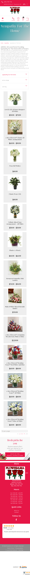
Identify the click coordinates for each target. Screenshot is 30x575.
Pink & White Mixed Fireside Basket (15, 307)
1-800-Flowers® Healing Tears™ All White (14, 392)
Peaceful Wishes (15, 166)
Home (2, 43)
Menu (2, 20)
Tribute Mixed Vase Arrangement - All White (15, 223)
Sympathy (6, 43)
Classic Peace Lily (15, 194)
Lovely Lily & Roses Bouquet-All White (15, 110)
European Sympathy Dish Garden (15, 279)
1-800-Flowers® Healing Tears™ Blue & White (14, 420)
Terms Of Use (10, 548)
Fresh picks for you (15, 444)
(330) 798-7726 (8, 2)
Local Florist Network (12, 550)
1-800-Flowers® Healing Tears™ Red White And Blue (15, 364)
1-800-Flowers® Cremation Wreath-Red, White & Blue (15, 336)
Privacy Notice (19, 548)
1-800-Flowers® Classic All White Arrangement (15, 138)
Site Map (21, 550)
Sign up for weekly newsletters (15, 454)
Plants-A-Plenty (15, 250)
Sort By (4, 86)
